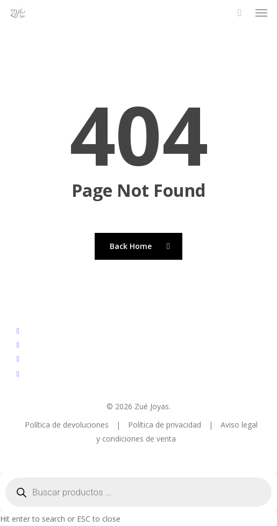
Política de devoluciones (68, 425)
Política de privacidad (165, 425)
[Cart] (239, 12)
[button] (261, 13)
